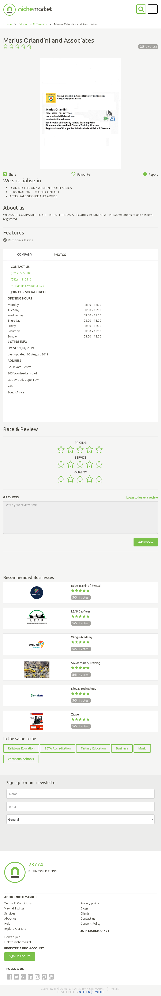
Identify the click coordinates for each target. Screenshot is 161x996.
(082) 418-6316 (21, 279)
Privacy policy (89, 903)
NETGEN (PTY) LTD (91, 992)
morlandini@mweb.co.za (27, 286)
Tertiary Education (93, 748)
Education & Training (33, 24)
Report (150, 174)
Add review (145, 542)
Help (7, 923)
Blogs (84, 908)
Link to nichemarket (17, 942)
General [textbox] (13, 819)
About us (10, 918)
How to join (12, 937)
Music (142, 748)
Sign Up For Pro (19, 956)
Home (7, 24)
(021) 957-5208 (21, 273)
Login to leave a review (142, 497)
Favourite (80, 174)
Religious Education (21, 748)
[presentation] (38, 835)
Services (9, 913)
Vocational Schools (21, 759)
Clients (85, 913)
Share (9, 174)
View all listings (14, 908)
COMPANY (24, 254)
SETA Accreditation (58, 748)
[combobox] (80, 819)
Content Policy (90, 923)
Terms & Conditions (18, 903)
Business (122, 748)
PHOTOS (60, 255)
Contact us (87, 918)
